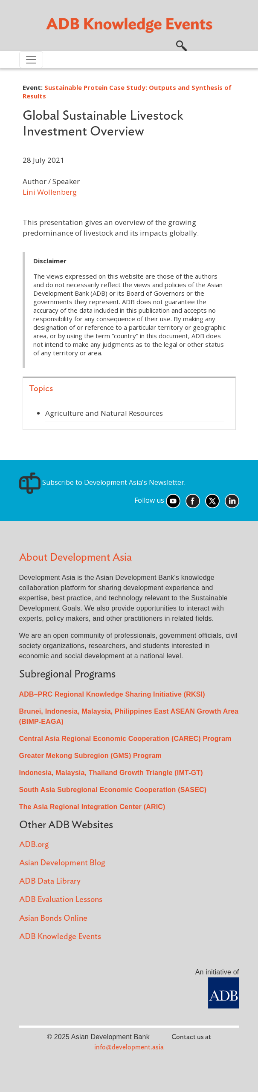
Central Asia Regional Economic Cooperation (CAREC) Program (125, 738)
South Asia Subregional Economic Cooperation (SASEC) (113, 789)
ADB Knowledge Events (60, 937)
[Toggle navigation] (31, 59)
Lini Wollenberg (50, 192)
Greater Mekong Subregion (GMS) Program (90, 755)
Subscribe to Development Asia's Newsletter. (102, 482)
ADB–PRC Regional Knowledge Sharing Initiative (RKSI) (112, 694)
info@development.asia (129, 1047)
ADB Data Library (50, 881)
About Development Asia (75, 557)
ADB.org (34, 845)
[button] (181, 44)
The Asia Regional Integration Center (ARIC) (92, 806)
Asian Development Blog (62, 863)
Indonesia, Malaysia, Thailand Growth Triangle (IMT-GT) (111, 772)
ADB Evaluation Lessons (60, 900)
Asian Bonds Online (53, 918)
